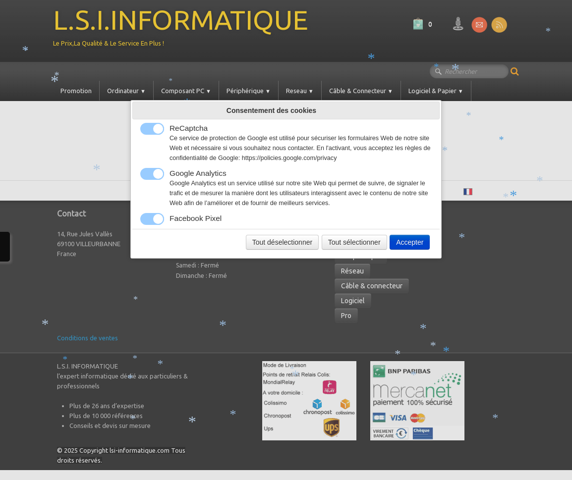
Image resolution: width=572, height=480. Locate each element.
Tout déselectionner (282, 242)
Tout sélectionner (354, 242)
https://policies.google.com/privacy (289, 158)
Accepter (409, 242)
